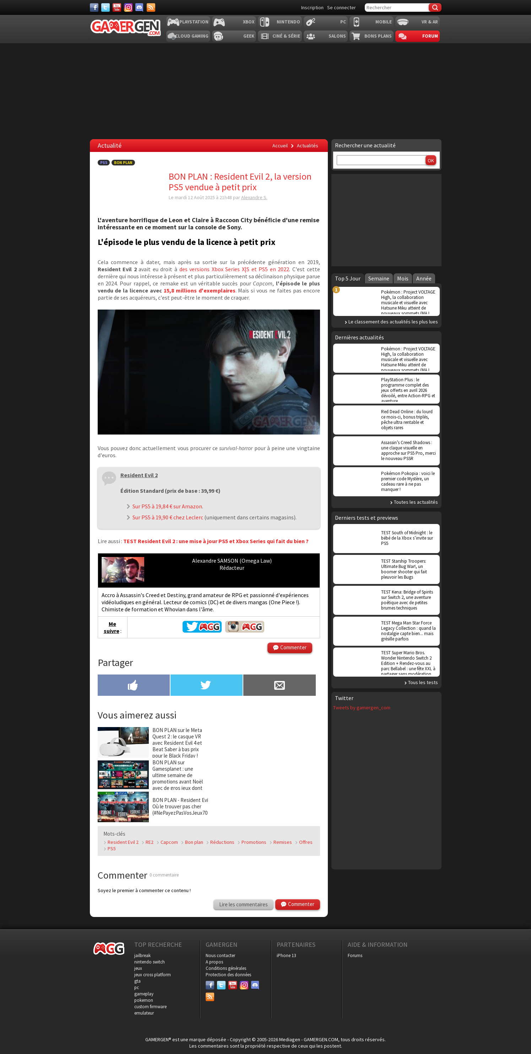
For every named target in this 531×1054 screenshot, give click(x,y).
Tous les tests (423, 682)
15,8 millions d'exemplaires (199, 290)
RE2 (149, 842)
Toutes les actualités (416, 502)
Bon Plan (123, 162)
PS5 (103, 162)
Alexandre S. (254, 197)
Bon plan (194, 842)
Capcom (169, 842)
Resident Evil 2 (123, 842)
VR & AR (430, 22)
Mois (402, 278)
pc (136, 987)
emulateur (144, 1013)
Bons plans (378, 36)
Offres (306, 842)
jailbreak (142, 955)
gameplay (143, 994)
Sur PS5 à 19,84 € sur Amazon (167, 506)
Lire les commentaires (243, 904)
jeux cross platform (152, 975)
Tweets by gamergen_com (361, 707)
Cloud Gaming (191, 36)
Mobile (383, 22)
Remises (282, 842)
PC (343, 22)
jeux (138, 968)
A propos (214, 962)
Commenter (293, 647)
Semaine (378, 278)
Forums (355, 955)
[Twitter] (105, 7)
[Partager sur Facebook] (134, 686)
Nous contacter (220, 955)
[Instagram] (128, 7)
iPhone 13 (286, 955)
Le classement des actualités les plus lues (393, 321)
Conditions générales (226, 968)
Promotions (254, 842)
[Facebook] (94, 7)
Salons (337, 36)
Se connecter (341, 7)
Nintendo (288, 22)
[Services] (151, 7)
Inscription (312, 7)
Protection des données (228, 975)
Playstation (193, 22)
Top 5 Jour (348, 278)
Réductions (222, 842)
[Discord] (139, 7)
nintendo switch (149, 962)
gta (137, 981)
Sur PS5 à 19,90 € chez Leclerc (167, 517)
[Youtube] (117, 7)
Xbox (248, 22)
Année (424, 278)
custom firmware (150, 1007)
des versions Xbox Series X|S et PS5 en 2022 (234, 269)
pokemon (143, 1000)
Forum (430, 36)
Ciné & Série (286, 36)
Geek (248, 36)
